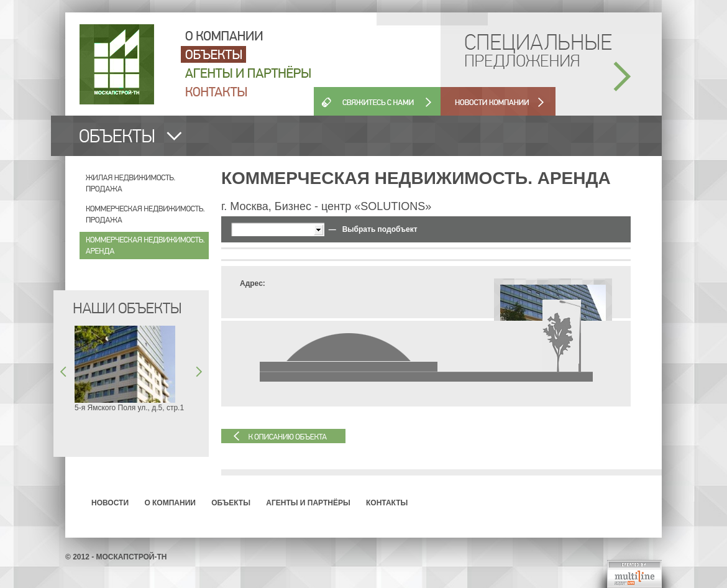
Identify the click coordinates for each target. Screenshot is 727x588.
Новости (110, 502)
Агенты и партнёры (308, 502)
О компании (170, 502)
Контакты (387, 502)
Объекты (230, 502)
